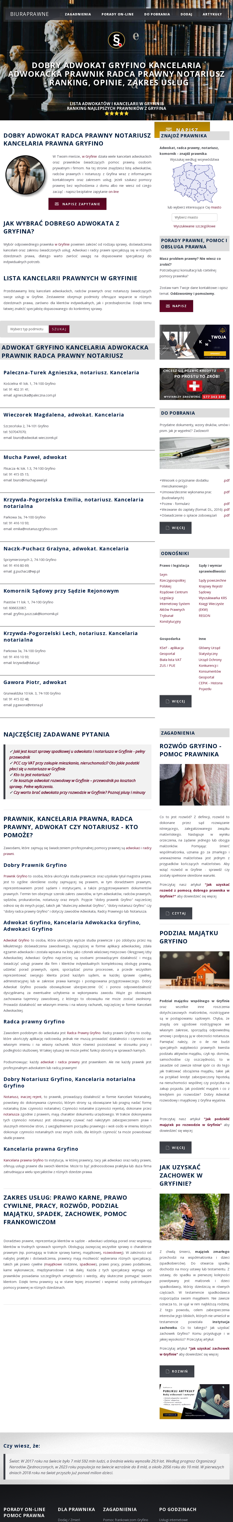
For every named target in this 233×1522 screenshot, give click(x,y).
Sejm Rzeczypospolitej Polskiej (172, 580)
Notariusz (133, 135)
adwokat (47, 1062)
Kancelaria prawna (38, 143)
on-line (114, 191)
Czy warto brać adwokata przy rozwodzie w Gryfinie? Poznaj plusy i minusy (79, 792)
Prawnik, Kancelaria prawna (55, 818)
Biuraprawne (29, 13)
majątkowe (53, 1264)
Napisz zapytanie (80, 204)
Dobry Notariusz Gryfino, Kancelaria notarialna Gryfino (69, 1082)
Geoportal (167, 653)
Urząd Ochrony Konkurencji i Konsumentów (210, 665)
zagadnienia (78, 14)
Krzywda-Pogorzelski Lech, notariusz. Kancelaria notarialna (70, 636)
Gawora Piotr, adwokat (35, 682)
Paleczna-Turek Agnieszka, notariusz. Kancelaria (71, 372)
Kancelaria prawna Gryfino (40, 1148)
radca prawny (69, 1062)
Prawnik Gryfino (15, 876)
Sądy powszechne (212, 580)
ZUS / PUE (167, 665)
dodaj (186, 14)
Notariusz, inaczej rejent (22, 1097)
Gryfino (89, 143)
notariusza (11, 1114)
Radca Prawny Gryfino (84, 1033)
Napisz (179, 306)
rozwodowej (112, 1252)
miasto (216, 207)
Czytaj (179, 913)
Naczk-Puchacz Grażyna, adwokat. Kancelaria (66, 548)
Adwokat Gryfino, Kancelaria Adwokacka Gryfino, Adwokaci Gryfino (72, 925)
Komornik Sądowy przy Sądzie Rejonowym (61, 590)
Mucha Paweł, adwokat (35, 457)
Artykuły (212, 14)
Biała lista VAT (171, 659)
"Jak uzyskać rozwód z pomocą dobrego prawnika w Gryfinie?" (195, 890)
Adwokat (43, 135)
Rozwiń (180, 1371)
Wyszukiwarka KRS (213, 598)
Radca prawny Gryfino (34, 1021)
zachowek (82, 1213)
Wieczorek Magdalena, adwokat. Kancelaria (63, 414)
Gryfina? (18, 231)
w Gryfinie (89, 156)
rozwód (74, 1205)
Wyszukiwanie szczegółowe (195, 226)
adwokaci (133, 848)
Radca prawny (87, 135)
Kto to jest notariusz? (32, 774)
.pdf (226, 480)
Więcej (178, 527)
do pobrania (157, 14)
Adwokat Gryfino (16, 940)
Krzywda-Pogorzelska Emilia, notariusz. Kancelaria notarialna (73, 502)
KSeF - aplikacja (172, 648)
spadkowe (88, 1264)
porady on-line (118, 14)
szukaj (59, 329)
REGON (204, 615)
